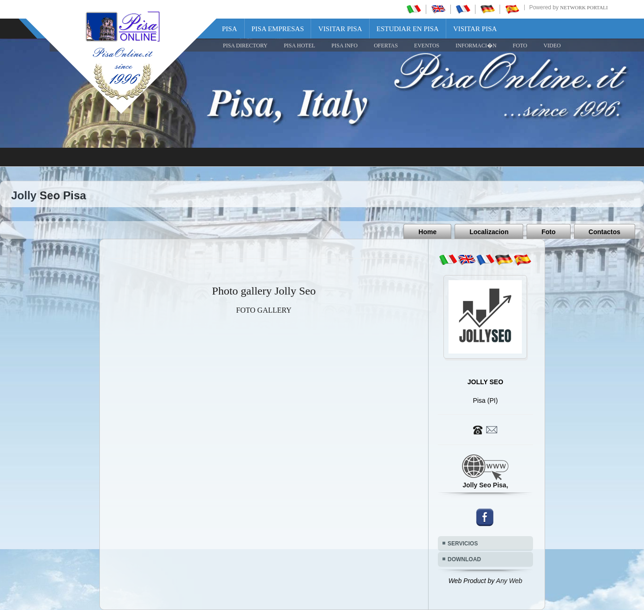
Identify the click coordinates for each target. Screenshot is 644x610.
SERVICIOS (463, 543)
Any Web (509, 580)
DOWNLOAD (464, 559)
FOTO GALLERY (264, 310)
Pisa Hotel (299, 45)
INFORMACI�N (475, 45)
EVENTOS (426, 45)
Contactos (604, 232)
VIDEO (551, 45)
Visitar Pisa (340, 29)
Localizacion (488, 232)
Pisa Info (345, 45)
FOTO (520, 45)
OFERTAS (386, 45)
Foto (548, 232)
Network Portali (584, 7)
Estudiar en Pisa (408, 29)
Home (427, 232)
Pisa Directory (245, 45)
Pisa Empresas (278, 29)
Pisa (229, 29)
